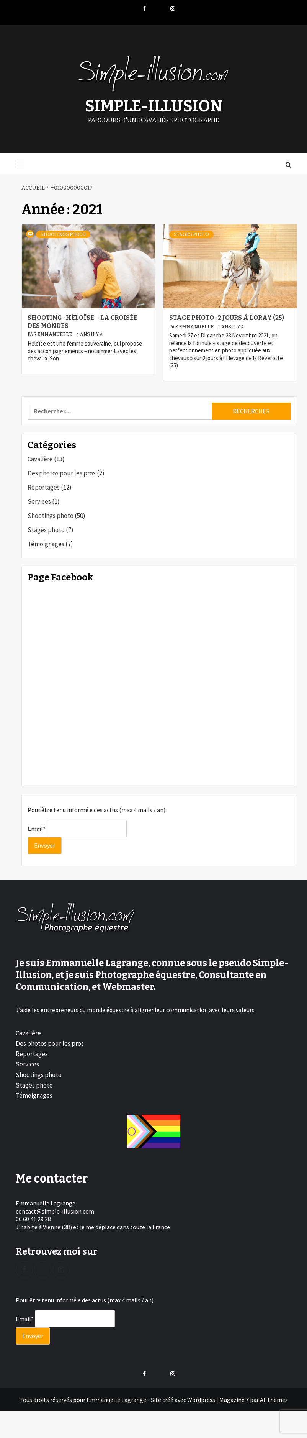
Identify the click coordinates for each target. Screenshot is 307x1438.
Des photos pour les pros (62, 472)
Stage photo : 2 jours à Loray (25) (226, 317)
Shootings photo (63, 233)
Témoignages (46, 543)
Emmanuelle (55, 333)
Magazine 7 (234, 1399)
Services (39, 500)
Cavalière (40, 458)
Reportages (44, 486)
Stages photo (191, 233)
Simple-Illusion (153, 106)
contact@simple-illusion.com (55, 1210)
